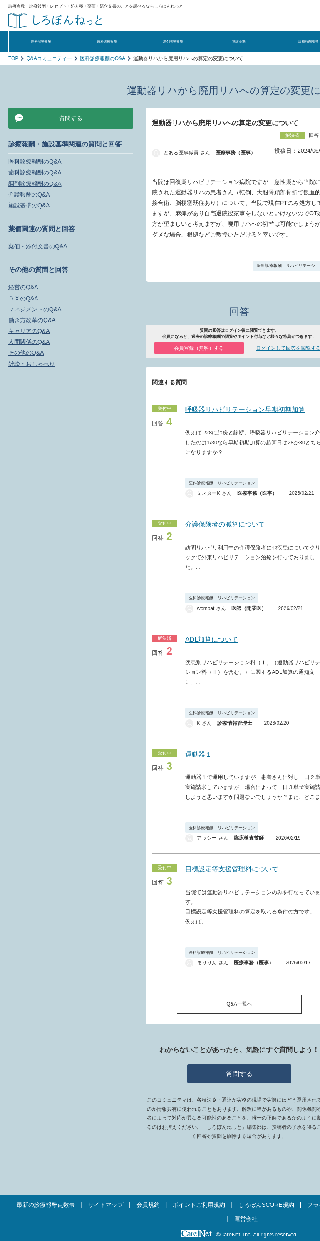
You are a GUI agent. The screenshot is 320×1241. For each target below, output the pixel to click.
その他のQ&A (26, 352)
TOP (13, 58)
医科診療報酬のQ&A (102, 58)
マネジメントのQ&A (35, 309)
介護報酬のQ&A (29, 194)
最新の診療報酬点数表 (46, 1204)
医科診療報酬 (41, 41)
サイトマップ (105, 1204)
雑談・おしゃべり (31, 364)
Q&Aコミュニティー (49, 58)
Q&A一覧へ (239, 1004)
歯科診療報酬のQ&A (35, 172)
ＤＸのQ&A (23, 298)
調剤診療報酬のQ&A (35, 183)
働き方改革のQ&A (32, 320)
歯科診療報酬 (107, 41)
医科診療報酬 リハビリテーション (222, 483)
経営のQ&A (23, 287)
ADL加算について (211, 639)
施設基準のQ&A (29, 205)
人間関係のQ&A (29, 341)
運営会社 (246, 1219)
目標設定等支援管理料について (231, 869)
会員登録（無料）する (199, 348)
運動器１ (201, 754)
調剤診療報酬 (173, 41)
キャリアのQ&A (29, 331)
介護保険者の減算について (225, 524)
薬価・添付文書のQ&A (37, 246)
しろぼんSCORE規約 (266, 1204)
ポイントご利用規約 (199, 1204)
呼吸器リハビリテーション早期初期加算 (245, 409)
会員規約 (148, 1204)
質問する (239, 1073)
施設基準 (239, 41)
